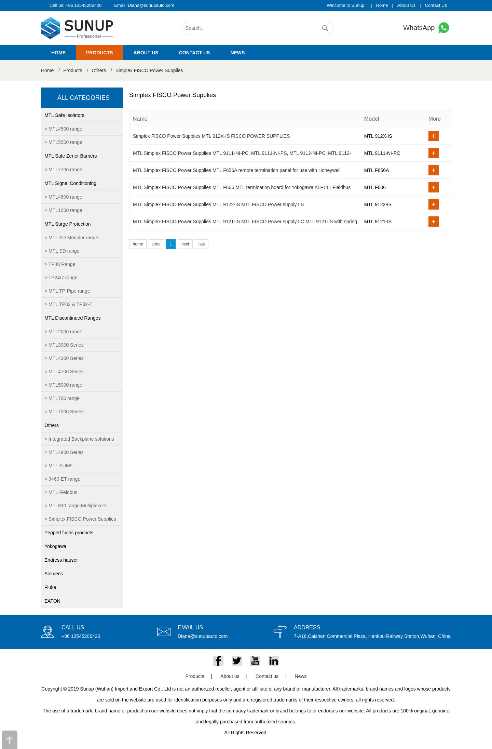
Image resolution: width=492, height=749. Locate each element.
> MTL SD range (62, 251)
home (138, 244)
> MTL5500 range (63, 142)
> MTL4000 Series (64, 358)
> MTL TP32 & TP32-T (68, 304)
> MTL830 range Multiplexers (75, 505)
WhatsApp (427, 28)
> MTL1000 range (63, 210)
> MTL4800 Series (64, 452)
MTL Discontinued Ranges (72, 318)
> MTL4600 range (63, 197)
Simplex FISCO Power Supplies (149, 70)
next (185, 244)
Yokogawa (55, 546)
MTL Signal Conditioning (70, 183)
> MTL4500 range (63, 129)
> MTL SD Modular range (71, 237)
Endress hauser (61, 560)
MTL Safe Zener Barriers (70, 156)
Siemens (53, 573)
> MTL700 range (62, 398)
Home (382, 5)
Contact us (194, 52)
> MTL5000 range (63, 385)
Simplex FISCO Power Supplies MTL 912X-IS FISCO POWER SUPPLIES (211, 136)
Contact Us (436, 5)
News (237, 52)
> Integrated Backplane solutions (79, 439)
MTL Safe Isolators (64, 115)
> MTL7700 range (63, 169)
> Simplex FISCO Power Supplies (80, 519)
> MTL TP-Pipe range (67, 291)
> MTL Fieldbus (60, 492)
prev (156, 244)
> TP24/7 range (61, 277)
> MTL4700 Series (64, 371)
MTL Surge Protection (67, 224)
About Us (406, 5)
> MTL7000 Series (64, 411)
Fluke (50, 587)
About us (146, 52)
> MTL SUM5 (58, 465)
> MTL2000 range (63, 331)
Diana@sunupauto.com (151, 5)
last (202, 244)
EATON (52, 601)
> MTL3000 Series (64, 345)
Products (99, 52)
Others (99, 70)
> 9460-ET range (62, 479)
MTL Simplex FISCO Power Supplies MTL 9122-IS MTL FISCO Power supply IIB (218, 204)
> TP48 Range (59, 264)
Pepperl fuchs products (68, 532)
